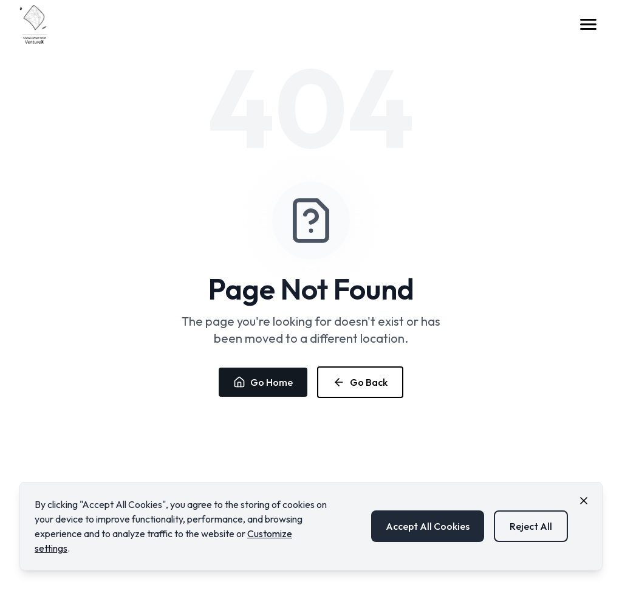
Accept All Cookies (428, 526)
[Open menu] (588, 24)
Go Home (263, 382)
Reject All (531, 526)
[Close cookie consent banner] (583, 500)
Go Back (360, 382)
